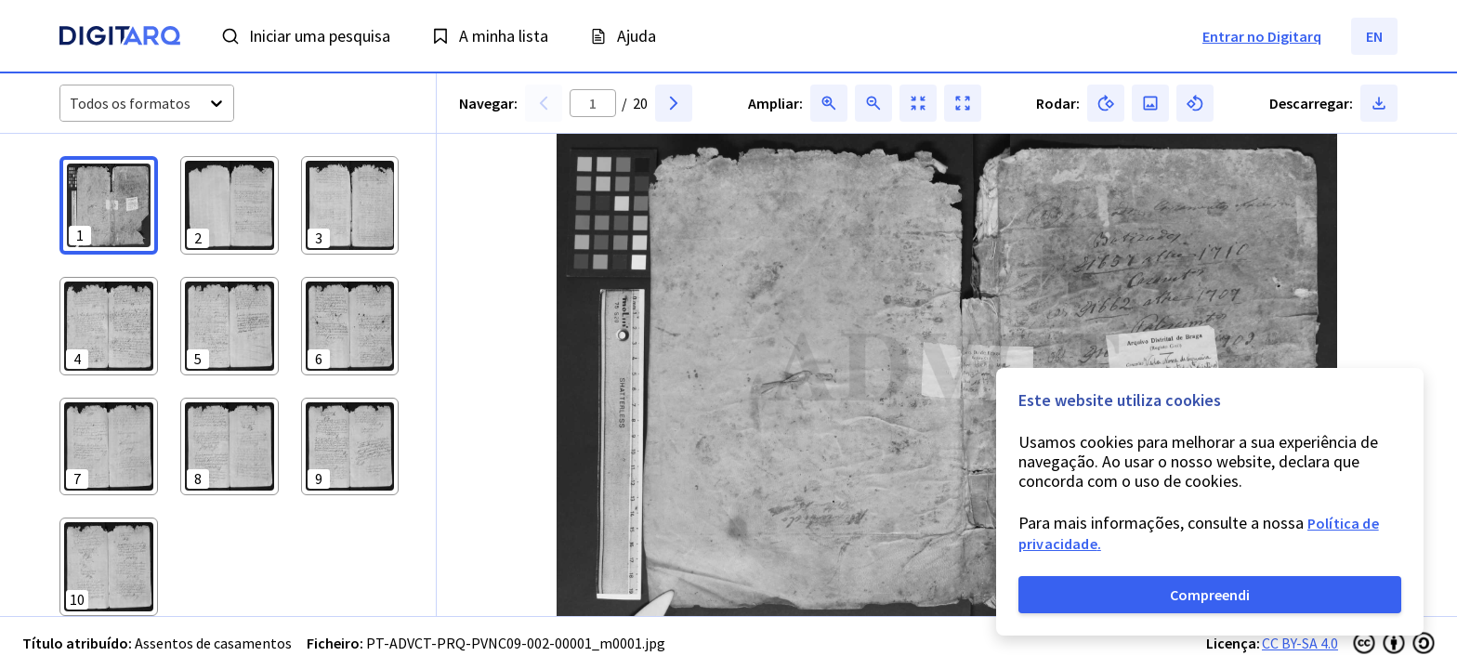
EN (1374, 36)
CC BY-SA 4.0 (1300, 643)
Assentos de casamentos (213, 643)
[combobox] (71, 103)
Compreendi (1210, 594)
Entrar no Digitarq (1261, 36)
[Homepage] (119, 38)
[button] (108, 205)
